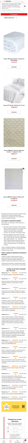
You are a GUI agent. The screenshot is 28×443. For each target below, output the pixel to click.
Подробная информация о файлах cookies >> (11, 10)
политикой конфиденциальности (16, 437)
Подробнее (14, 67)
